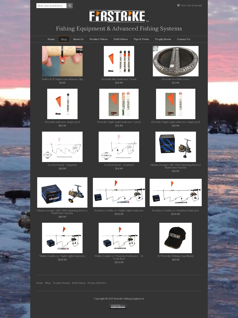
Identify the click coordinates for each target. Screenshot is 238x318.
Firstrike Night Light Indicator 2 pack (119, 122)
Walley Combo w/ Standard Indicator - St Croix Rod (119, 257)
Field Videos (121, 39)
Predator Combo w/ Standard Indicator (175, 210)
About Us (78, 39)
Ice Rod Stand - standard (119, 165)
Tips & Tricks (141, 39)
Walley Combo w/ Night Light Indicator (62, 256)
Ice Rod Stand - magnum (62, 165)
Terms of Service (97, 282)
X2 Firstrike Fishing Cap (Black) (176, 256)
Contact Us (183, 39)
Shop (64, 39)
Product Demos (61, 282)
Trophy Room (163, 39)
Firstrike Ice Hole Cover (176, 79)
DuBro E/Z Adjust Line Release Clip (62, 79)
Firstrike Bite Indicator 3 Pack (119, 79)
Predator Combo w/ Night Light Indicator (119, 210)
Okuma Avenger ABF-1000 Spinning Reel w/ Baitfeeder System (175, 166)
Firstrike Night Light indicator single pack (175, 122)
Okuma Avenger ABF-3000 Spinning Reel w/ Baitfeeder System (62, 212)
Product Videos (99, 39)
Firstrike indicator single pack (62, 122)
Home (51, 39)
